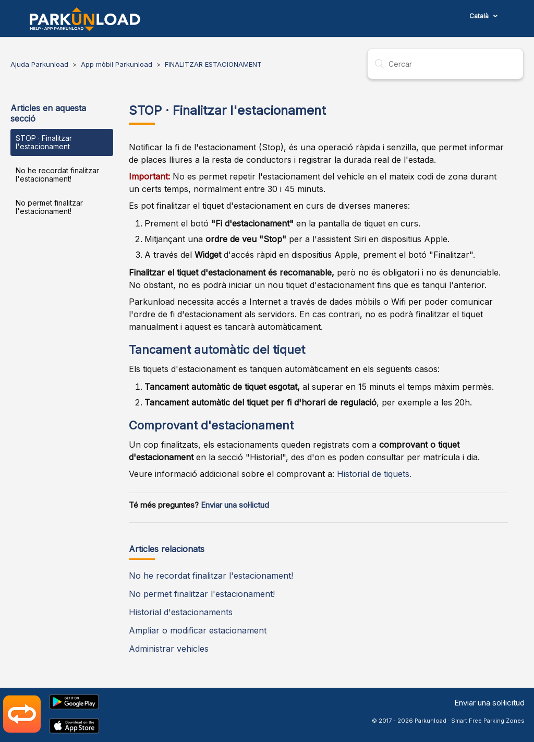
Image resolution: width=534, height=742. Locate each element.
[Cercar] (445, 63)
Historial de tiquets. (374, 474)
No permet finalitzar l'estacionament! (49, 207)
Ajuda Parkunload (39, 64)
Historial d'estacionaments (181, 612)
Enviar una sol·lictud (235, 505)
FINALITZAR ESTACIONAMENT (213, 64)
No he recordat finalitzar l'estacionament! (57, 174)
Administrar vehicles (169, 648)
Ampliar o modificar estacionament (197, 630)
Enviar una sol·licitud (489, 703)
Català (479, 16)
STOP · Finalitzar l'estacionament (44, 142)
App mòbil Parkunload (116, 64)
